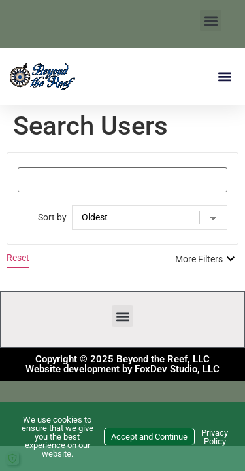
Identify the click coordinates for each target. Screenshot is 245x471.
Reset (18, 258)
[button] (210, 20)
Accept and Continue (149, 437)
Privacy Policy (214, 437)
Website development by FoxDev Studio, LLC (122, 369)
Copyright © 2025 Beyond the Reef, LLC (122, 359)
